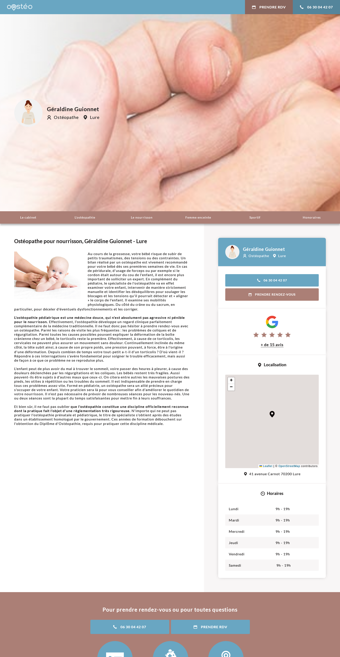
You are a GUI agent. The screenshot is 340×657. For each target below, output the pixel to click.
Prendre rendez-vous (272, 294)
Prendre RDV (269, 7)
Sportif (254, 217)
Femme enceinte (198, 217)
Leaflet (265, 466)
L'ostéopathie (85, 217)
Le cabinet (28, 217)
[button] (272, 414)
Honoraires (312, 217)
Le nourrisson (142, 217)
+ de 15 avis (272, 344)
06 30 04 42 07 (316, 7)
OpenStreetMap (289, 466)
